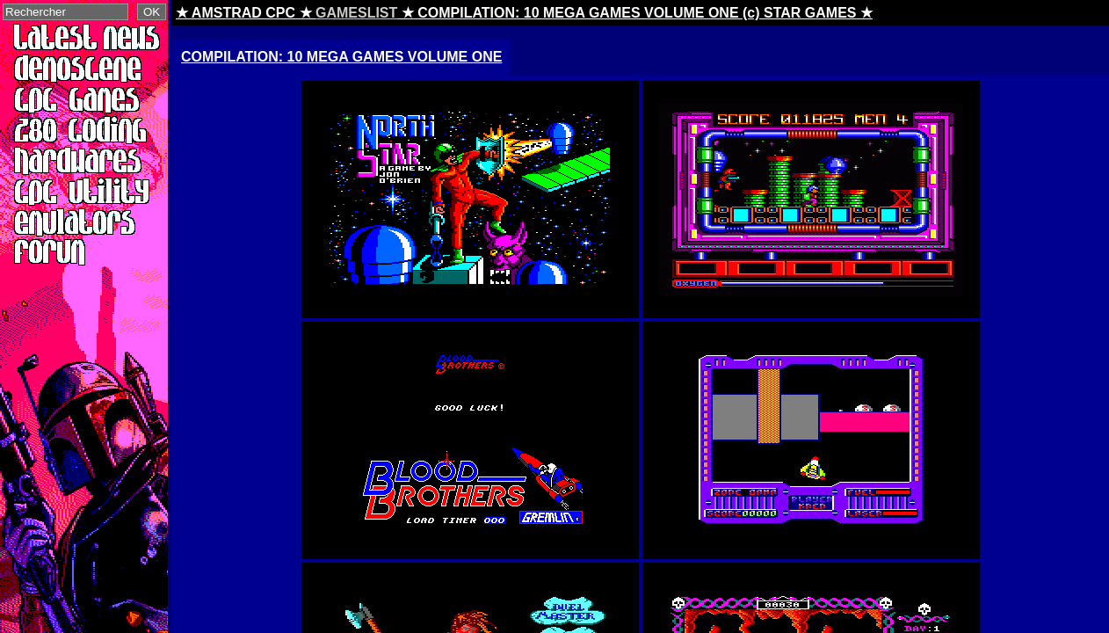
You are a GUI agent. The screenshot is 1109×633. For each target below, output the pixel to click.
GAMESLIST (356, 12)
